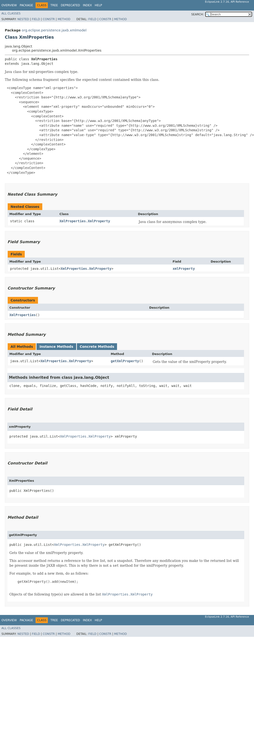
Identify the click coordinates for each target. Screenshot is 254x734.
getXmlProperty (125, 361)
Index (87, 5)
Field (36, 19)
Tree (54, 5)
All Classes (10, 13)
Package (26, 5)
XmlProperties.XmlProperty (84, 221)
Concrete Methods (97, 347)
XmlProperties (22, 315)
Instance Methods (56, 347)
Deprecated (70, 5)
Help (98, 5)
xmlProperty (184, 269)
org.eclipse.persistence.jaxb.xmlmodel (54, 30)
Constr (49, 19)
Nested (23, 19)
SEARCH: (197, 14)
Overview (9, 5)
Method (64, 19)
